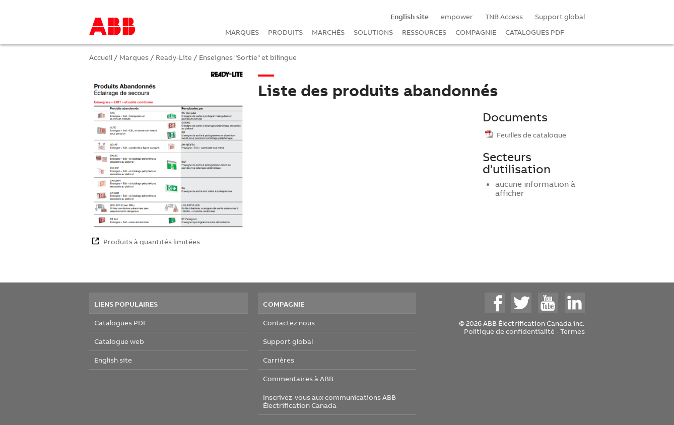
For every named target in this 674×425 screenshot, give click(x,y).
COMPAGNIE (475, 32)
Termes (572, 331)
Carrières (278, 360)
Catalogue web (119, 341)
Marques (134, 57)
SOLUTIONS (373, 32)
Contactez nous (289, 322)
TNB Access (504, 16)
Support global (560, 16)
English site (113, 360)
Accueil (100, 57)
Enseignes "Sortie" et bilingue (248, 57)
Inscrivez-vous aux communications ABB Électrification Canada (329, 401)
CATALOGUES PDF (534, 32)
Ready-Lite (174, 57)
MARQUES (242, 32)
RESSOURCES (424, 32)
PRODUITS (285, 32)
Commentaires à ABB (298, 378)
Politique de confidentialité (509, 331)
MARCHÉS (328, 32)
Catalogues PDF (120, 322)
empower (457, 16)
